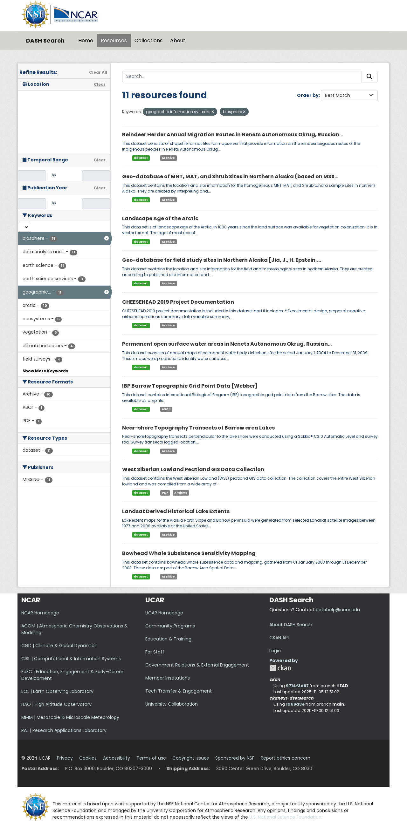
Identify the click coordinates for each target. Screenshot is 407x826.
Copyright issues (190, 758)
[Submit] (369, 76)
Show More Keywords (45, 371)
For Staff (154, 652)
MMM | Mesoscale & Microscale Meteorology (70, 717)
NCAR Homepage (40, 613)
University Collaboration (171, 704)
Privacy (65, 758)
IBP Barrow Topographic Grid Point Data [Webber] (190, 385)
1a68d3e (295, 704)
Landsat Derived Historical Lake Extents (176, 511)
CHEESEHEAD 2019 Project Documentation (178, 302)
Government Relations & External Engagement (197, 665)
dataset (141, 158)
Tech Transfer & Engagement (178, 691)
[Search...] (242, 76)
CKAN (280, 668)
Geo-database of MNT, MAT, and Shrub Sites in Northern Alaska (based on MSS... (230, 176)
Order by (308, 95)
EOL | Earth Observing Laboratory (57, 691)
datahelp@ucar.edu (338, 609)
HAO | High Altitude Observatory (56, 704)
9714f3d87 (297, 686)
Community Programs (170, 626)
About (177, 40)
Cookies (88, 758)
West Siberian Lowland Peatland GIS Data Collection (193, 469)
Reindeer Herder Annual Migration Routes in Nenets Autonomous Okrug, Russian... (232, 134)
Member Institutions (167, 678)
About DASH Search (290, 624)
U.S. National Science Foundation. (285, 817)
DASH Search (45, 40)
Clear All (98, 72)
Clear (100, 84)
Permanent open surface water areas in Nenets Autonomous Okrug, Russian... (227, 344)
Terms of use (151, 758)
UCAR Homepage (164, 613)
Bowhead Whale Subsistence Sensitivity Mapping (189, 553)
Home (85, 40)
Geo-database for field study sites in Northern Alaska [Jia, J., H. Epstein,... (221, 260)
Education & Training (168, 639)
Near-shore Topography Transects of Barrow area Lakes (198, 427)
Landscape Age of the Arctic (160, 218)
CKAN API (279, 637)
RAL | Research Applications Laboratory (64, 730)
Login (275, 650)
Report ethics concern (285, 758)
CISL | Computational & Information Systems (71, 658)
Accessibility (116, 758)
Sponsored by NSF (234, 758)
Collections (148, 40)
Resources (114, 40)
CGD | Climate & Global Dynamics (59, 645)
